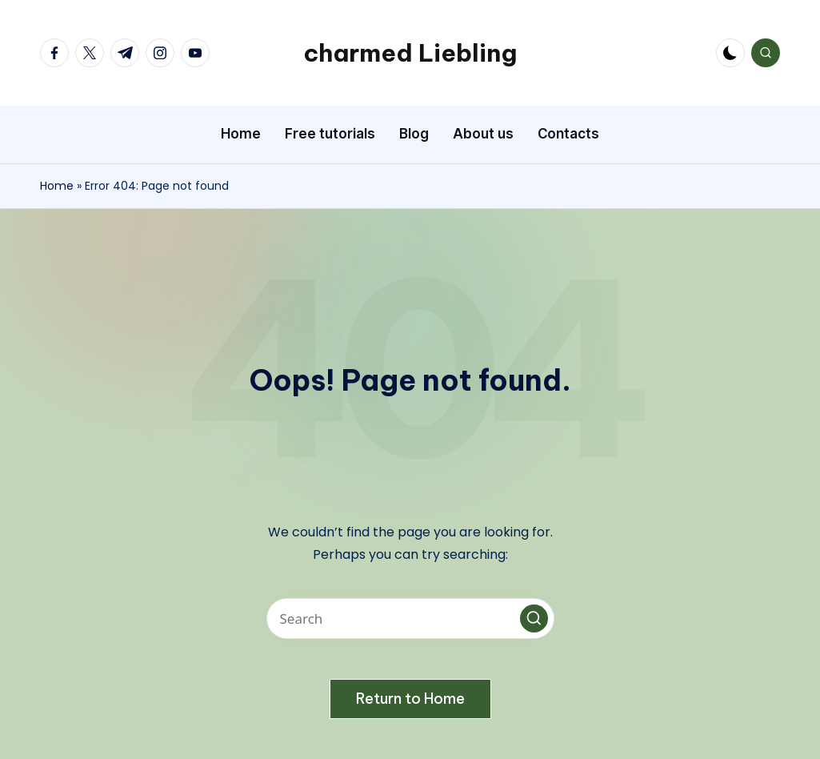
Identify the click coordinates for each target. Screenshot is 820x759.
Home (57, 186)
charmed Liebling (410, 53)
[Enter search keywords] (410, 618)
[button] (534, 618)
